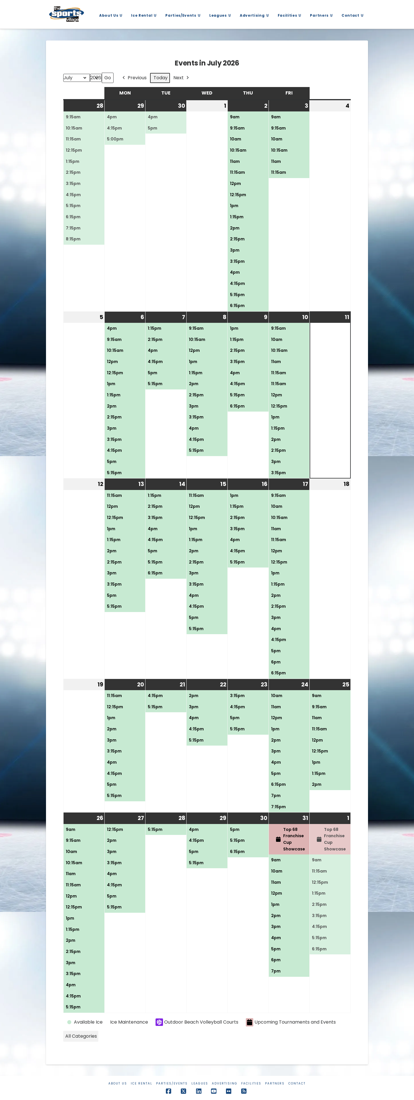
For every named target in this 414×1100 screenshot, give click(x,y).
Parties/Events (172, 1083)
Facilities (251, 1083)
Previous (134, 78)
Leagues (199, 1083)
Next (181, 78)
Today (161, 77)
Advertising (224, 1083)
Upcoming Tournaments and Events (291, 1022)
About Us (117, 1083)
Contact (297, 1083)
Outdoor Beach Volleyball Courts (197, 1022)
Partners (275, 1083)
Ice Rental (141, 1083)
